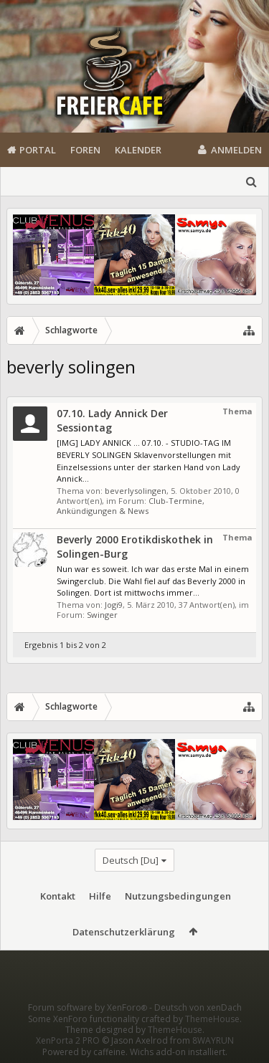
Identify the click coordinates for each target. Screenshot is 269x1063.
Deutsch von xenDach (198, 1007)
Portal (37, 149)
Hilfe (100, 896)
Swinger (102, 614)
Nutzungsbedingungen (178, 896)
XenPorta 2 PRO (68, 1040)
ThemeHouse (212, 1019)
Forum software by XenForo (88, 1007)
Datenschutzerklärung (123, 931)
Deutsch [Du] (131, 860)
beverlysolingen (135, 490)
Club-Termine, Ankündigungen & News (130, 505)
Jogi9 (114, 604)
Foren (85, 149)
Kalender (138, 149)
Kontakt (57, 896)
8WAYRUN (213, 1040)
